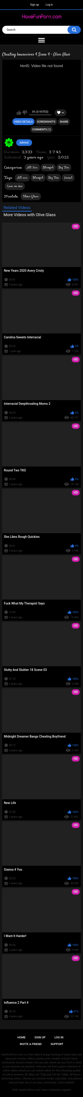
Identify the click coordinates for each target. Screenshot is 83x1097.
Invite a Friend (31, 1044)
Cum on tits (15, 186)
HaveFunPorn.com (30, 1089)
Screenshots (46, 121)
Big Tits (64, 167)
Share (64, 121)
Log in (49, 4)
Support (57, 1044)
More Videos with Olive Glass (30, 214)
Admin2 (24, 142)
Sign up (34, 4)
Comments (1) (41, 129)
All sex (22, 178)
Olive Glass (31, 196)
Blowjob (48, 167)
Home (21, 1037)
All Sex (32, 167)
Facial (68, 178)
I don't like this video (24, 112)
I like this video (19, 112)
